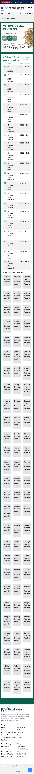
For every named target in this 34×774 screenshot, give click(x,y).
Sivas (7, 573)
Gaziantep (27, 406)
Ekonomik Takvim (7, 754)
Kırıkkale (17, 638)
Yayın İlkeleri (21, 746)
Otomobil (4, 735)
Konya (27, 482)
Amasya (17, 297)
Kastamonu (7, 467)
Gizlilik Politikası (22, 749)
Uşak (7, 606)
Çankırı (27, 355)
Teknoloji (20, 732)
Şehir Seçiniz (26, 57)
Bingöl (27, 325)
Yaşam (16, 14)
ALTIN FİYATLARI (29, 2)
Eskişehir (17, 406)
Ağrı (7, 297)
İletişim (19, 751)
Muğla (27, 510)
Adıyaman (17, 282)
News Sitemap (22, 756)
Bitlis (7, 341)
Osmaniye (17, 687)
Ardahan (27, 654)
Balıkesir (7, 326)
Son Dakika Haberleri (8, 737)
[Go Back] (30, 770)
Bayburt (27, 620)
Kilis (7, 686)
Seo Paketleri (5, 740)
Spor (21, 14)
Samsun (7, 559)
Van (17, 606)
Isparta (17, 437)
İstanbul (7, 451)
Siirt (17, 559)
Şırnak (7, 653)
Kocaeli (17, 482)
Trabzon (7, 590)
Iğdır (7, 669)
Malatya (17, 496)
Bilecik (17, 325)
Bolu (17, 341)
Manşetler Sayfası (7, 744)
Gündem (3, 14)
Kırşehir (7, 482)
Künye (19, 744)
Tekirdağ (17, 575)
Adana (7, 280)
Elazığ (17, 388)
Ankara (27, 297)
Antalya (7, 311)
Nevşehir (17, 530)
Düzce (27, 686)
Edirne (7, 388)
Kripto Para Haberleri (8, 732)
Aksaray (17, 620)
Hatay (7, 437)
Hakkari (27, 421)
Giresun (7, 421)
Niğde (27, 529)
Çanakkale (17, 357)
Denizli (17, 372)
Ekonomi (4, 727)
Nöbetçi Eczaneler (7, 756)
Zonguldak (7, 622)
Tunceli (17, 590)
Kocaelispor (21, 727)
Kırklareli (27, 467)
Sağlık (19, 730)
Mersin (27, 437)
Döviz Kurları (5, 746)
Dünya (10, 14)
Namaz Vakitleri (10, 18)
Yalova (17, 669)
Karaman (7, 638)
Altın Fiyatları (5, 749)
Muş (7, 529)
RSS (5, 766)
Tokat (27, 573)
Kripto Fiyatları (6, 751)
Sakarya (27, 545)
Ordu (7, 545)
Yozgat (27, 606)
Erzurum (7, 406)
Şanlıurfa (27, 591)
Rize (17, 545)
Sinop (27, 559)
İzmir (17, 451)
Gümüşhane (17, 422)
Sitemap (20, 737)
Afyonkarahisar (27, 282)
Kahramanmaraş (7, 512)
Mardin (17, 510)
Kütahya (7, 496)
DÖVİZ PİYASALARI (17, 2)
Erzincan (27, 389)
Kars (27, 451)
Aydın (27, 311)
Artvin (17, 311)
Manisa (27, 496)
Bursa (7, 355)
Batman (27, 637)
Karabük (27, 671)
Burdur (27, 341)
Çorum (7, 372)
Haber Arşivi (21, 754)
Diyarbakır (27, 373)
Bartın (17, 653)
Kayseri (17, 465)
